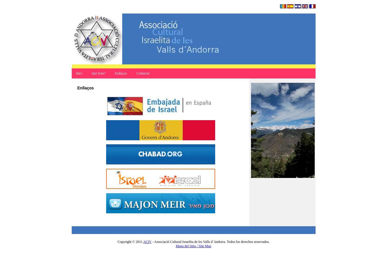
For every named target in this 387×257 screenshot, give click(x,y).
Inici (79, 73)
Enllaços (121, 73)
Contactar (143, 73)
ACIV (147, 242)
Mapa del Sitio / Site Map (193, 246)
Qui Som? (99, 73)
